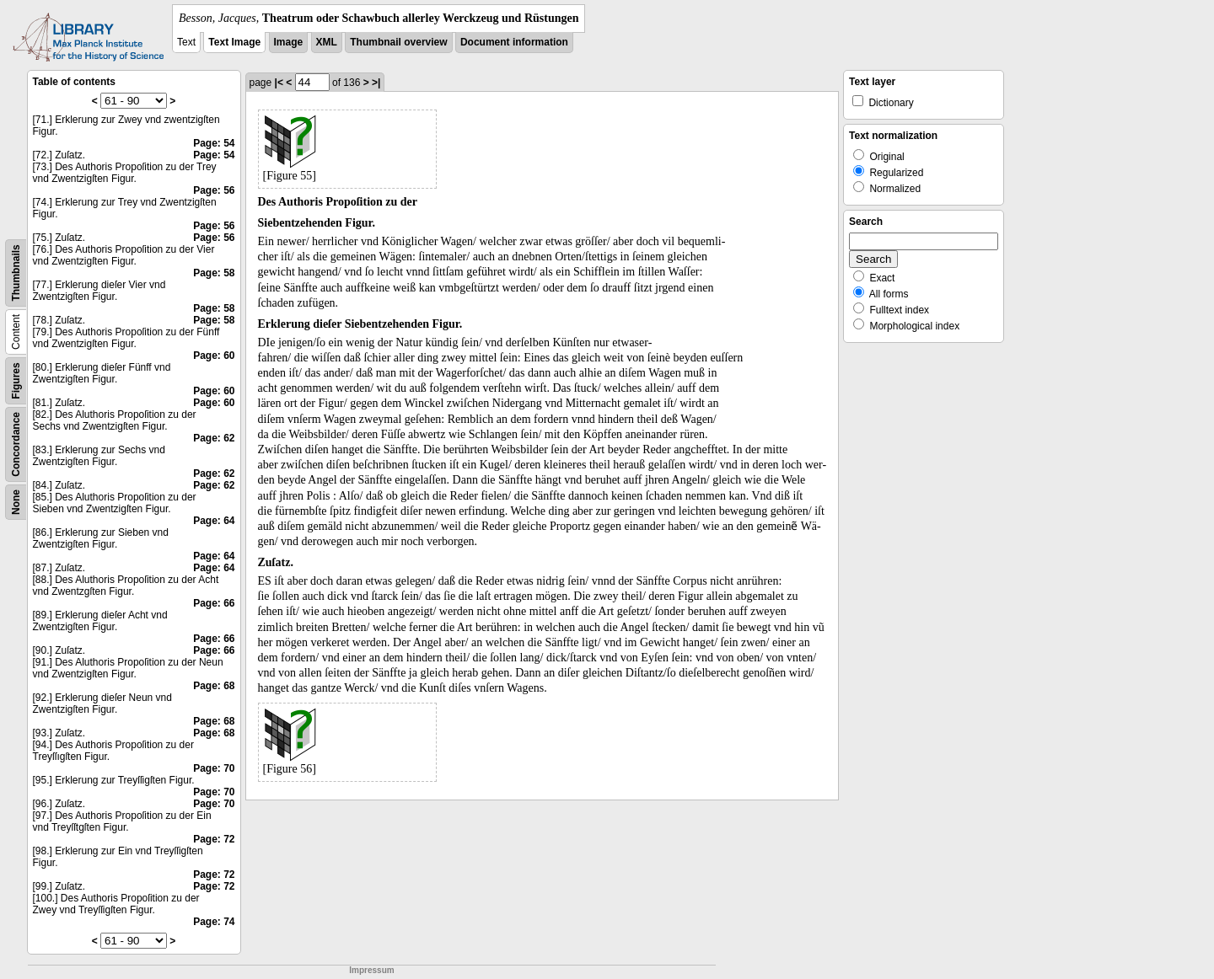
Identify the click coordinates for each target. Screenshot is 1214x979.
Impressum (371, 970)
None (16, 502)
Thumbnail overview (398, 42)
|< (279, 82)
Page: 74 (213, 922)
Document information (514, 42)
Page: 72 (213, 839)
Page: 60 (213, 355)
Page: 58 (213, 273)
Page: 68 (213, 686)
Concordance (16, 444)
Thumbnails (16, 272)
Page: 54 (213, 143)
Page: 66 (213, 603)
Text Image (234, 42)
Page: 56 (213, 190)
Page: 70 (213, 768)
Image (289, 42)
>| (376, 82)
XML (326, 42)
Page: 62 (213, 438)
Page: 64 (213, 521)
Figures (16, 380)
